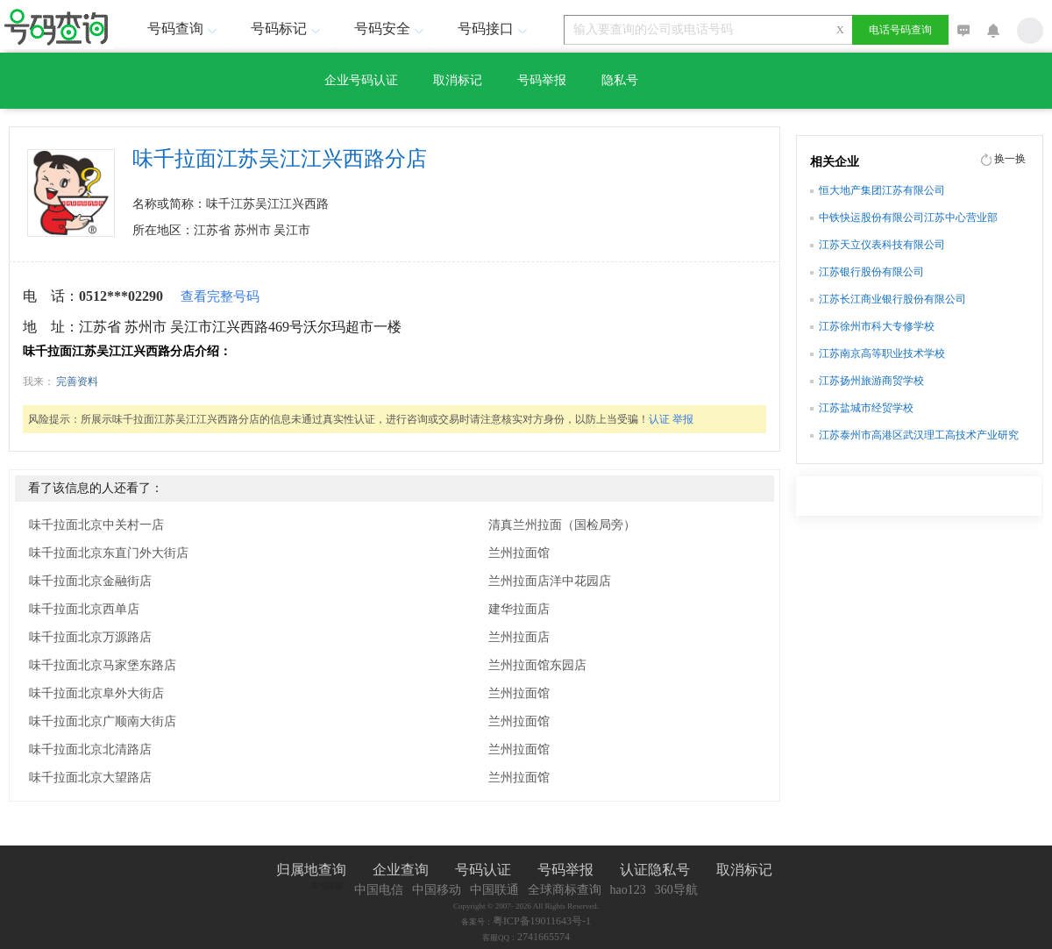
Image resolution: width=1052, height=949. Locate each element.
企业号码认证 (361, 80)
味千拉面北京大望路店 (90, 777)
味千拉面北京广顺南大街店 (102, 721)
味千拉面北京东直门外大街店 (108, 553)
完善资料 (77, 381)
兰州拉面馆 (519, 553)
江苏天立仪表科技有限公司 (882, 245)
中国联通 (494, 889)
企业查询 (401, 869)
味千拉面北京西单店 (84, 609)
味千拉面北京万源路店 (90, 637)
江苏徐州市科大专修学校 (877, 326)
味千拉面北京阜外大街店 (96, 693)
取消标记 (457, 80)
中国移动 (436, 889)
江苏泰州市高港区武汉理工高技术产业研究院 (919, 437)
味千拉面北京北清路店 (90, 749)
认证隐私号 (655, 869)
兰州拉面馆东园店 (537, 665)
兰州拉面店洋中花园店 (549, 581)
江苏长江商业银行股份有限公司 (892, 299)
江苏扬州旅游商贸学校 (871, 381)
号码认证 (483, 869)
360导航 (676, 889)
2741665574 (543, 937)
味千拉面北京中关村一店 (96, 525)
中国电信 (378, 889)
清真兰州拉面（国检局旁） (562, 525)
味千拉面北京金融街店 (90, 581)
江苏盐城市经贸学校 (866, 408)
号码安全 (391, 28)
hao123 (628, 889)
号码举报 (541, 80)
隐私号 (619, 80)
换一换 (1010, 159)
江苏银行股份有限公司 (871, 272)
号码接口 (494, 28)
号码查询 (184, 28)
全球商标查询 (564, 889)
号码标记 (287, 28)
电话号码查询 (900, 30)
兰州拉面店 (519, 637)
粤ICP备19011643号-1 (542, 921)
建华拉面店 (519, 609)
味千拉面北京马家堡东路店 (102, 665)
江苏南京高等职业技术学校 (882, 353)
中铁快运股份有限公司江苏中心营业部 (908, 217)
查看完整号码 (220, 296)
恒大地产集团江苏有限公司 (882, 190)
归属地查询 (311, 869)
